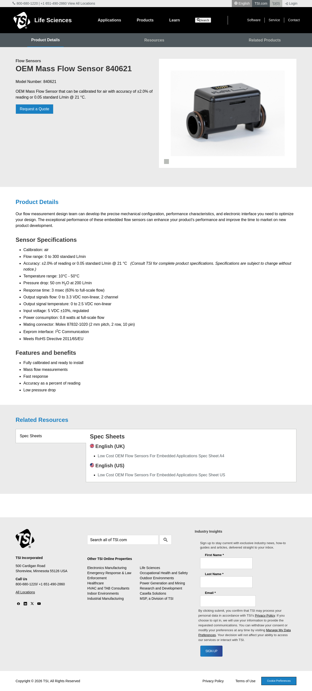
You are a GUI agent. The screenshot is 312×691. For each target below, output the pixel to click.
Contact (294, 20)
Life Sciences (53, 20)
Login (291, 3)
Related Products (265, 40)
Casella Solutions (153, 593)
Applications (109, 20)
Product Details (45, 40)
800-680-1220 (27, 3)
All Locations (25, 592)
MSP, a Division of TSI (157, 598)
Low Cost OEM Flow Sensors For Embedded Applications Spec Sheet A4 (161, 456)
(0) (276, 3)
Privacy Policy (213, 681)
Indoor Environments (103, 593)
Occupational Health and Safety (164, 573)
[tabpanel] (227, 113)
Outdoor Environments (157, 578)
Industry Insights (208, 531)
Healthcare (95, 583)
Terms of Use (245, 681)
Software (254, 20)
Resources (154, 40)
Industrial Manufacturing (105, 598)
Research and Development (161, 588)
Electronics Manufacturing (107, 568)
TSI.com (260, 3)
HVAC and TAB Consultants (108, 588)
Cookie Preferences (279, 680)
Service (274, 20)
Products (145, 20)
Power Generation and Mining (162, 583)
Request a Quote (34, 109)
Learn (174, 20)
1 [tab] (166, 161)
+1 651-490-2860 (54, 3)
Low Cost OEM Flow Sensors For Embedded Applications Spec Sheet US (161, 475)
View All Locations (81, 3)
